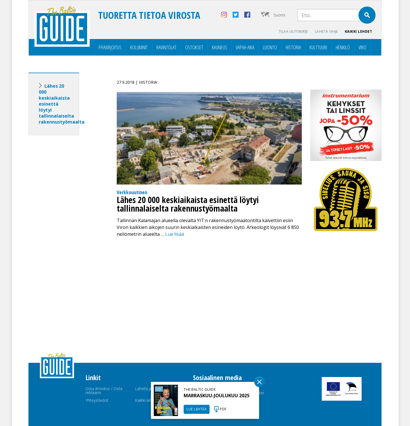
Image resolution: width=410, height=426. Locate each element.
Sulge (259, 382)
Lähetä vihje (326, 31)
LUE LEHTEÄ (196, 409)
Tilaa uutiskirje (293, 31)
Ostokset (194, 47)
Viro (362, 47)
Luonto (270, 47)
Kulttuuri (318, 47)
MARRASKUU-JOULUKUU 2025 (216, 395)
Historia (293, 47)
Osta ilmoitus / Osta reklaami (103, 390)
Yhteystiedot (96, 400)
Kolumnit (139, 47)
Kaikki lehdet (358, 31)
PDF (223, 409)
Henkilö (343, 47)
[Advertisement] (64, 229)
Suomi (279, 15)
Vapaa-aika (245, 47)
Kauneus (219, 47)
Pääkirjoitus (110, 47)
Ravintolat (166, 47)
